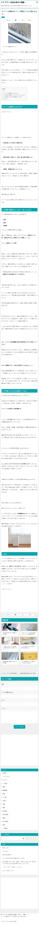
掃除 (3, 17)
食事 (4, 825)
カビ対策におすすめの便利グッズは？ (13, 96)
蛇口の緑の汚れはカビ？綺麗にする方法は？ (10, 633)
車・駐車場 (5, 821)
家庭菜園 (5, 790)
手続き (4, 800)
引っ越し (5, 797)
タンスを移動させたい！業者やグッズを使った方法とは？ (28, 662)
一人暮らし (5, 783)
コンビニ (5, 779)
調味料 (6, 828)
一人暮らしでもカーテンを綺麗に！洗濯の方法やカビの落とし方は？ (10, 648)
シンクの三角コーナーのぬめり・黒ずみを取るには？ (28, 647)
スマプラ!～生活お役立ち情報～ (13, 2)
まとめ (5, 98)
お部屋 (4, 773)
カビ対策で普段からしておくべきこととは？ (14, 95)
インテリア (7, 776)
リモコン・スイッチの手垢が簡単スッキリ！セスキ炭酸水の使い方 (28, 633)
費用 (4, 818)
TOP (11, 914)
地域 (4, 786)
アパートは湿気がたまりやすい (11, 93)
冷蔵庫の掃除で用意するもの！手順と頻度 (10, 662)
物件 (4, 807)
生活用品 (5, 811)
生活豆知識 (5, 814)
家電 (4, 793)
